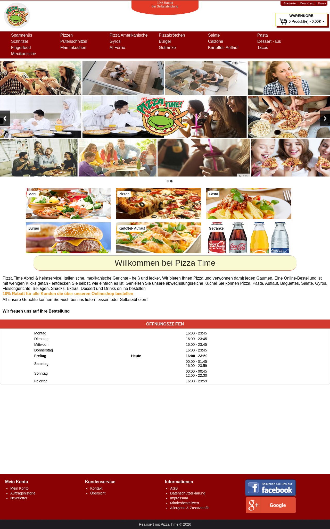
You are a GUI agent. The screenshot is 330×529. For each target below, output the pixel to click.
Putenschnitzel (73, 41)
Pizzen (66, 35)
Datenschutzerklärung (187, 493)
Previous (5, 118)
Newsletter (18, 498)
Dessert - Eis (269, 41)
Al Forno (117, 47)
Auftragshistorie (22, 493)
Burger (165, 41)
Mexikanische (23, 54)
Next (325, 118)
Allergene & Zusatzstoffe (189, 508)
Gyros (115, 41)
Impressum (179, 498)
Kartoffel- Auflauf (223, 47)
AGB (174, 488)
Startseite (289, 3)
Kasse (322, 3)
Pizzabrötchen (172, 35)
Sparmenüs (21, 35)
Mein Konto (307, 3)
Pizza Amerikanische (129, 35)
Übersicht (97, 493)
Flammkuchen (73, 47)
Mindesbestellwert (184, 503)
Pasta (262, 35)
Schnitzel (19, 41)
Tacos (262, 47)
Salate (214, 35)
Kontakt (96, 488)
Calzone (215, 41)
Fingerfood (21, 47)
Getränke (167, 47)
